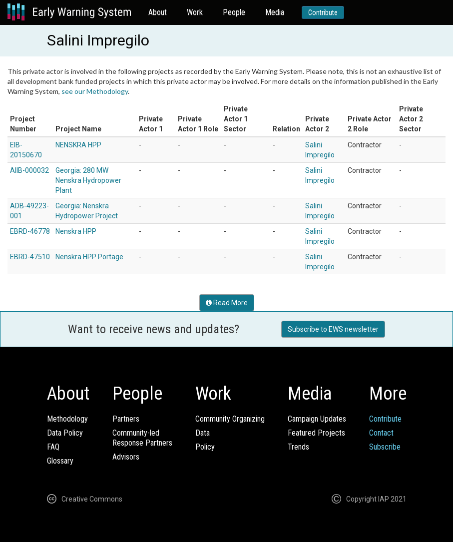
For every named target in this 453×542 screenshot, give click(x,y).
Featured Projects (316, 433)
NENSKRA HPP (78, 145)
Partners (125, 419)
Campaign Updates (317, 419)
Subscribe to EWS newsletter (333, 329)
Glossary (60, 461)
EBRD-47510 (30, 257)
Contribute (323, 12)
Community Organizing (230, 419)
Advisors (125, 457)
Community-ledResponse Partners (142, 438)
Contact (381, 433)
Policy (205, 447)
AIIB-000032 (29, 170)
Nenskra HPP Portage (89, 257)
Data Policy (65, 433)
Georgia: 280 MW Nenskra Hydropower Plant (88, 180)
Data (202, 433)
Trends (298, 447)
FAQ (53, 447)
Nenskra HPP (75, 231)
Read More (227, 303)
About (157, 12)
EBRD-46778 (30, 231)
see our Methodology (94, 91)
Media (274, 12)
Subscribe (385, 447)
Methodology (67, 419)
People (234, 12)
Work (195, 12)
